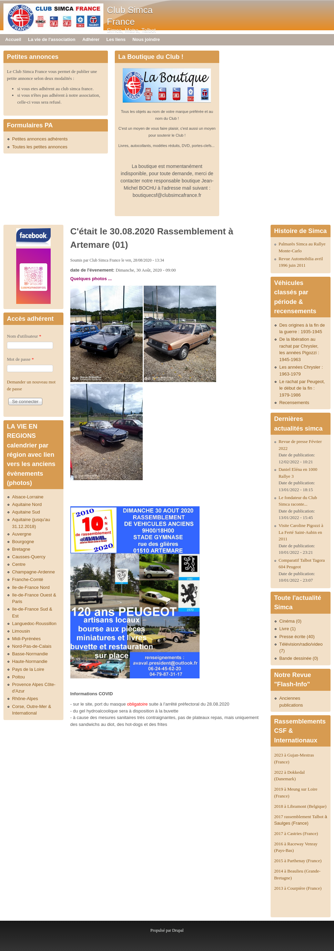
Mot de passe (20, 359)
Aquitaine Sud (26, 512)
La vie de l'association (51, 39)
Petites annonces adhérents (40, 138)
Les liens (116, 39)
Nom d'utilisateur (24, 336)
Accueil (13, 39)
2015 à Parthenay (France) (298, 860)
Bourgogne (23, 541)
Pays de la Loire (28, 669)
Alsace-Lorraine (27, 496)
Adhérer (91, 39)
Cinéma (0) (290, 621)
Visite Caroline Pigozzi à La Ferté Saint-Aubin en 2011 (301, 532)
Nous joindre (146, 39)
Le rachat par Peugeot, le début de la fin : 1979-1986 (302, 388)
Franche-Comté (27, 579)
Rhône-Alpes (25, 698)
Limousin (21, 631)
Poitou (18, 676)
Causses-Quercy (28, 556)
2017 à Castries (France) (296, 833)
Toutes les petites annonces (39, 146)
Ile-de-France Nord (31, 587)
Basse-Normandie (30, 653)
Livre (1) (287, 628)
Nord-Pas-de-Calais (31, 646)
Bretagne (21, 549)
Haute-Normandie (30, 661)
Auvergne (21, 534)
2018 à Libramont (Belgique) (300, 806)
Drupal (177, 930)
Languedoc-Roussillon (34, 623)
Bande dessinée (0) (298, 658)
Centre (19, 564)
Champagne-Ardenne (33, 571)
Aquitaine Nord (27, 504)
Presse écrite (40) (297, 636)
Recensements (294, 402)
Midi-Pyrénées (26, 638)
